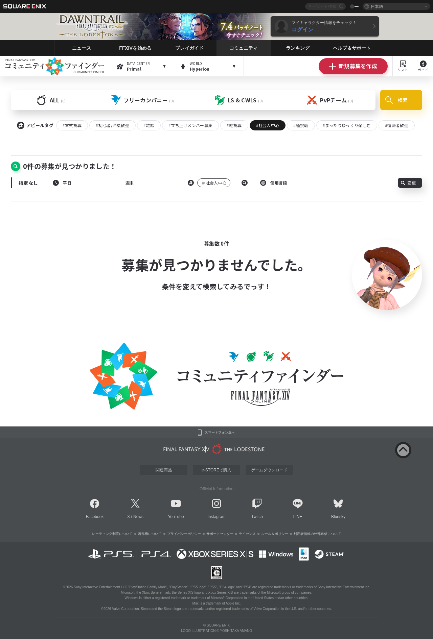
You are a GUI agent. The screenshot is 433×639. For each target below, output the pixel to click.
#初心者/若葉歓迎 (112, 125)
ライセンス (247, 534)
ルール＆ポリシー (274, 534)
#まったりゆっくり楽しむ (347, 125)
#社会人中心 (267, 125)
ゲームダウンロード (269, 470)
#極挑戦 (300, 125)
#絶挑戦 (234, 125)
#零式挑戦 (72, 125)
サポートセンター (219, 534)
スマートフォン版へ (220, 432)
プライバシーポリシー (184, 534)
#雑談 (148, 125)
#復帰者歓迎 (396, 125)
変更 (408, 183)
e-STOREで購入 (216, 470)
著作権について (150, 534)
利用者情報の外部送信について (317, 534)
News (138, 516)
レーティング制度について (112, 534)
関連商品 (164, 470)
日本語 (377, 6)
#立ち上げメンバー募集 (190, 125)
